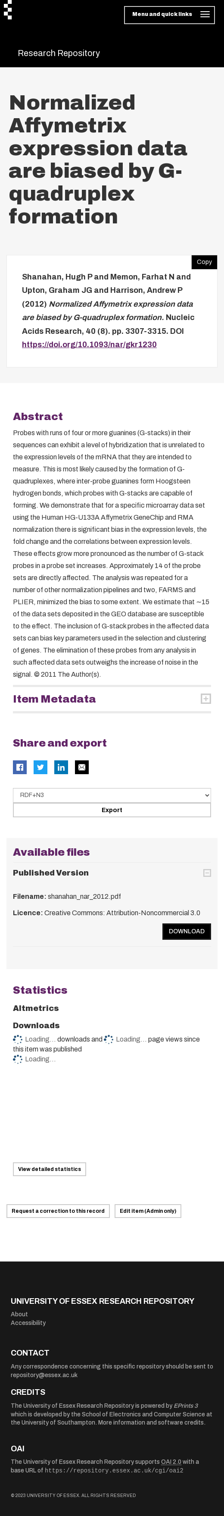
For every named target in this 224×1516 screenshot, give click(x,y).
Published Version (51, 873)
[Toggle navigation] (169, 15)
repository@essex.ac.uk (44, 1375)
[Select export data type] (112, 795)
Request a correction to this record (58, 1211)
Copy (201, 260)
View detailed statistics (49, 1169)
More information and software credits (151, 1422)
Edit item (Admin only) (148, 1211)
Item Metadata (54, 699)
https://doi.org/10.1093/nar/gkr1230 (89, 344)
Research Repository (59, 53)
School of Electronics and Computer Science (143, 1414)
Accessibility (28, 1323)
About (19, 1314)
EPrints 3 (186, 1406)
